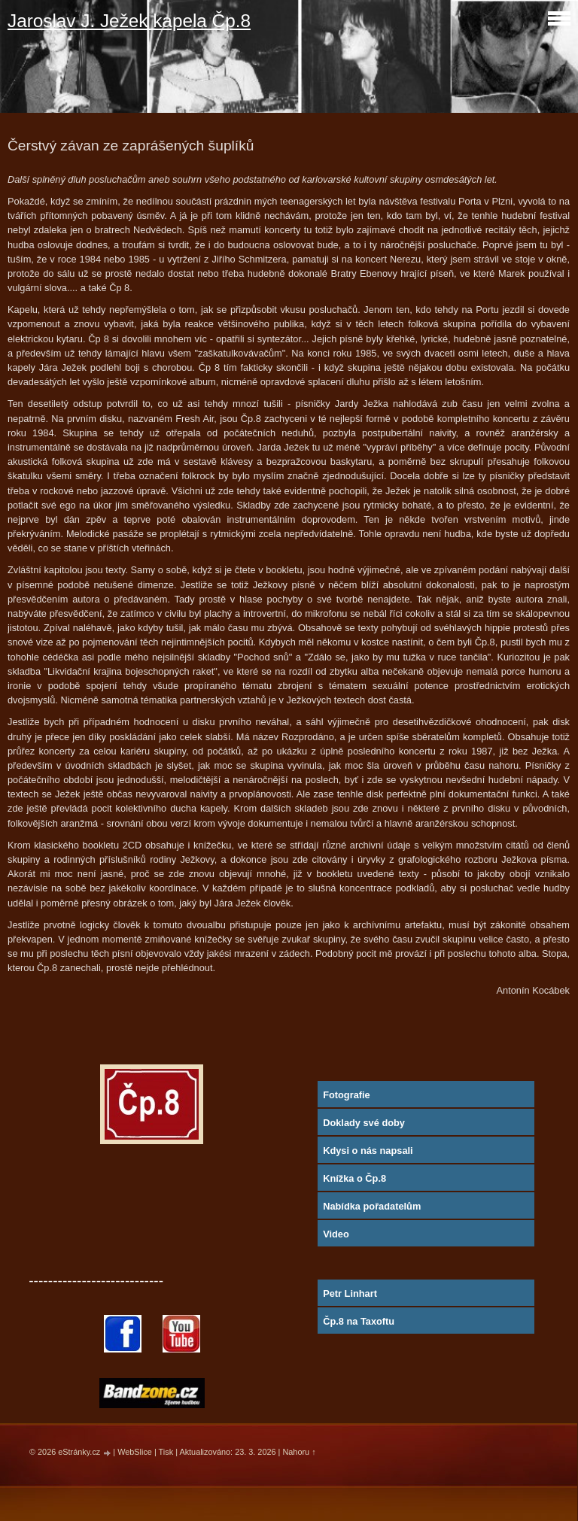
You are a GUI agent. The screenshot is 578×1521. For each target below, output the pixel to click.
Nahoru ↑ (298, 1451)
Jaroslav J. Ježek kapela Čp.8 (129, 21)
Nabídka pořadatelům (372, 1206)
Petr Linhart (350, 1293)
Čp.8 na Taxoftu (358, 1321)
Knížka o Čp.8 (354, 1178)
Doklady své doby (364, 1122)
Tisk (166, 1451)
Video (336, 1234)
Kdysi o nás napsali (367, 1150)
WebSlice (134, 1451)
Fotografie (346, 1095)
